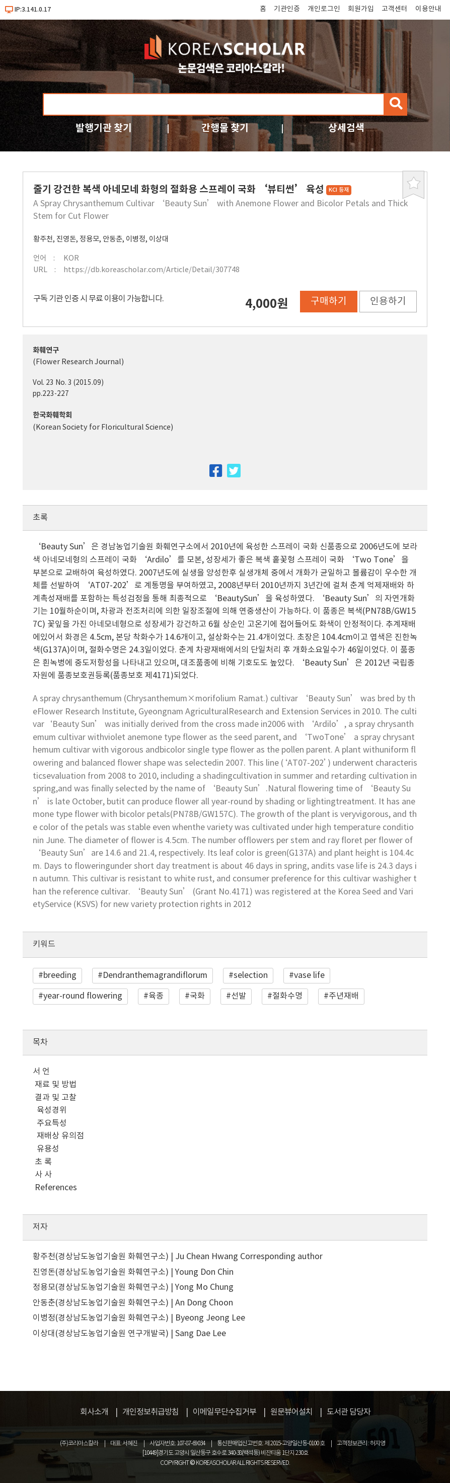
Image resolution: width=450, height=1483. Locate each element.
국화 (197, 996)
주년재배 (344, 996)
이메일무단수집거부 (224, 1412)
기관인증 (287, 9)
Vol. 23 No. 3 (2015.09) (68, 383)
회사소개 (94, 1412)
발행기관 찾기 (104, 128)
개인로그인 (324, 9)
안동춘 (112, 239)
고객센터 (395, 9)
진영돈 (66, 239)
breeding (60, 975)
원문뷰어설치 (291, 1412)
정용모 (89, 239)
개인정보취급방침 (150, 1412)
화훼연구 (46, 350)
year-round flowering (82, 996)
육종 (156, 996)
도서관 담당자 (348, 1412)
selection (251, 975)
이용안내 (428, 9)
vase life (309, 975)
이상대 (159, 239)
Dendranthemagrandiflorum (155, 975)
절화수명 (287, 996)
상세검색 (346, 128)
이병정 (135, 239)
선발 (238, 996)
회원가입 (361, 9)
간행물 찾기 (225, 128)
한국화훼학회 (52, 415)
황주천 (43, 239)
